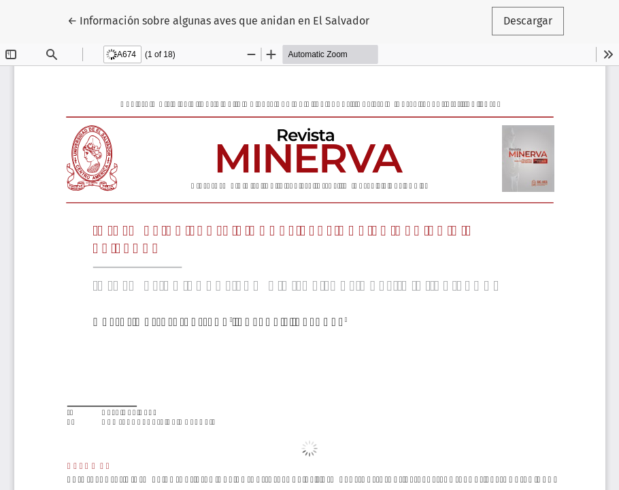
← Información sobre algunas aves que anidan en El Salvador (218, 19)
